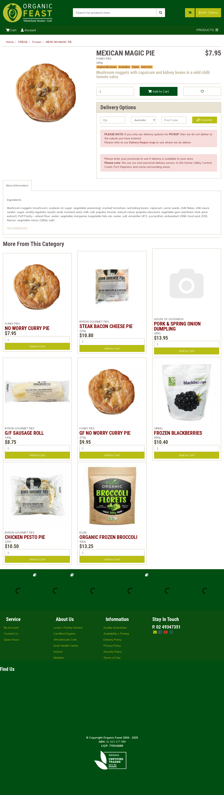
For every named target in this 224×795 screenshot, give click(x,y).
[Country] (143, 120)
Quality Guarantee (115, 627)
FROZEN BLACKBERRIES (178, 433)
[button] (202, 91)
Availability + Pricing (116, 633)
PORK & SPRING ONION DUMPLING (177, 326)
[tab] (17, 185)
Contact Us (11, 633)
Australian (124, 67)
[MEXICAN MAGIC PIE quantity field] (115, 91)
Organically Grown (106, 67)
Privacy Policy (112, 645)
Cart (11, 30)
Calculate (204, 120)
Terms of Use (112, 657)
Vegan (135, 67)
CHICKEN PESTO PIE (25, 537)
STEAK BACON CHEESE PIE (106, 326)
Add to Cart (158, 91)
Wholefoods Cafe (65, 639)
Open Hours (11, 639)
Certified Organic (65, 633)
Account (28, 30)
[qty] (112, 120)
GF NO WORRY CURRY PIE (104, 433)
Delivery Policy (112, 639)
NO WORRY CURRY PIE (27, 328)
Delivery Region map (142, 142)
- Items (208, 13)
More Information (17, 185)
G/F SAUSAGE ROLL (24, 433)
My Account (11, 627)
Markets (59, 657)
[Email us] (155, 632)
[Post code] (174, 120)
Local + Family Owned (68, 627)
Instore (58, 651)
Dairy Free (146, 67)
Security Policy (112, 651)
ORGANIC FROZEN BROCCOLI (108, 537)
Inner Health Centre (66, 645)
